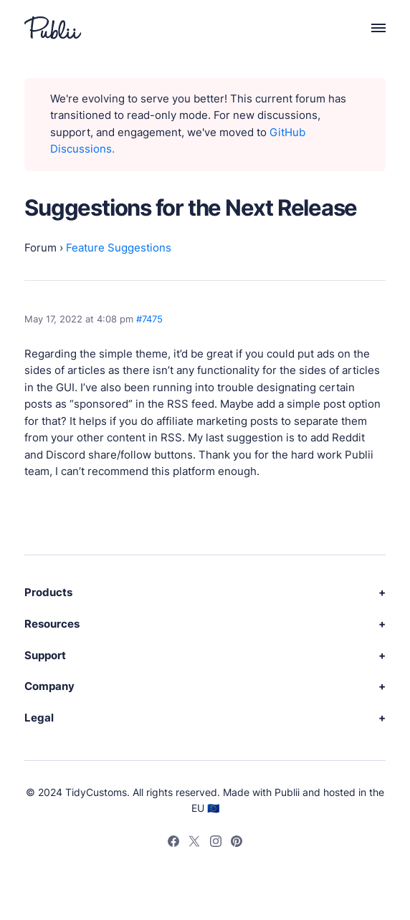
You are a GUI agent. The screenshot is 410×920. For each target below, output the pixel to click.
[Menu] (371, 27)
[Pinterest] (236, 843)
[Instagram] (215, 843)
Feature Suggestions (118, 247)
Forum (40, 247)
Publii (287, 792)
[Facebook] (173, 843)
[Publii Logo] (52, 27)
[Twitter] (194, 843)
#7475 (149, 319)
